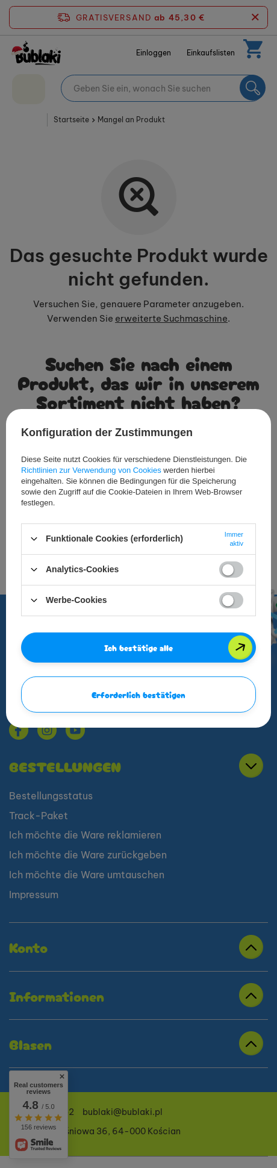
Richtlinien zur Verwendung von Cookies (91, 469)
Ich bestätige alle (138, 647)
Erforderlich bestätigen (138, 694)
